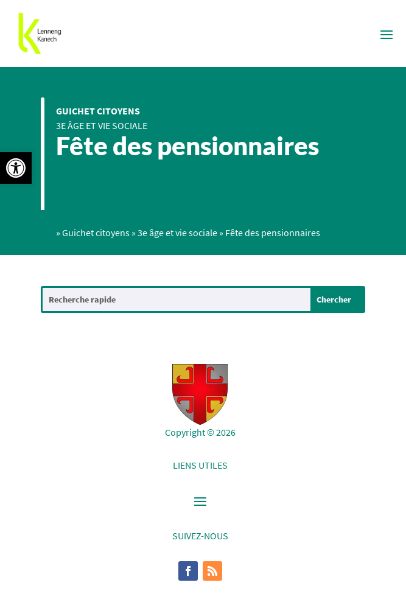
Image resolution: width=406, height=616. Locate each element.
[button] (16, 168)
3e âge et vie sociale (101, 125)
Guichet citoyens (98, 111)
